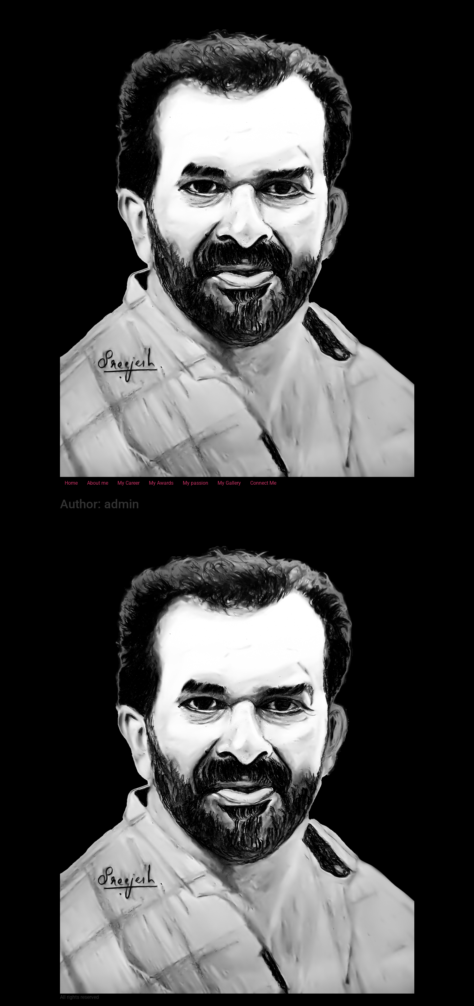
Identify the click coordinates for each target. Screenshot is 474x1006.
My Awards (161, 483)
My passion (195, 483)
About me (97, 483)
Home (71, 483)
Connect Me (263, 483)
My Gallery (229, 483)
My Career (128, 483)
